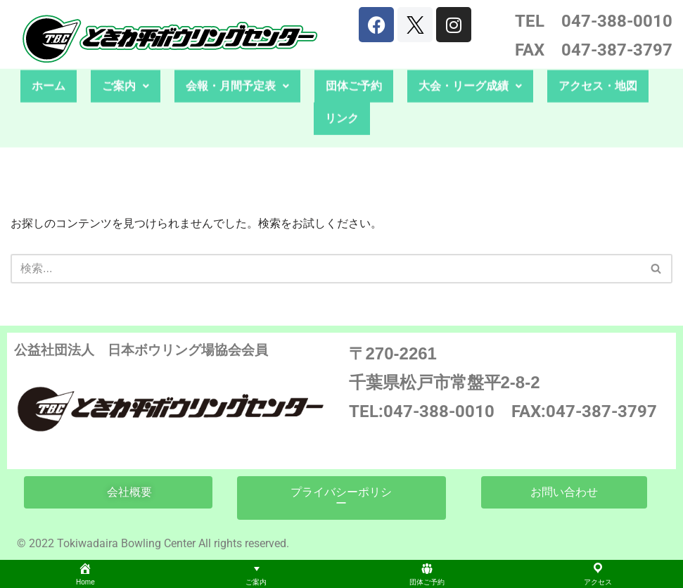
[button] (125, 65)
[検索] (326, 268)
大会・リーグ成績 (470, 65)
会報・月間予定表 (237, 65)
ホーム (48, 65)
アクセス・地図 (597, 65)
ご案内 (125, 65)
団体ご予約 (354, 65)
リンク (342, 97)
